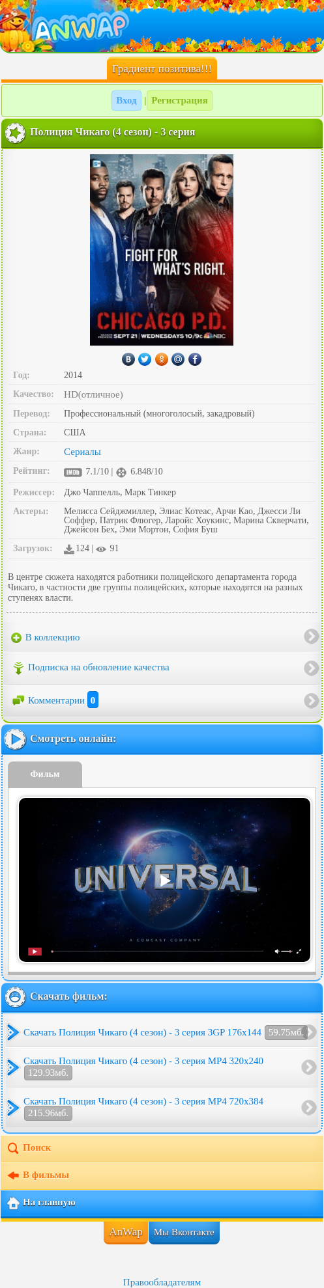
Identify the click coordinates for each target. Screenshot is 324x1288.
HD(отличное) (93, 394)
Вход (126, 100)
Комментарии (54, 700)
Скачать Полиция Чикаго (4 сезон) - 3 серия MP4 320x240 (143, 1068)
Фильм (45, 774)
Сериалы (82, 451)
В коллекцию (45, 638)
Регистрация (179, 100)
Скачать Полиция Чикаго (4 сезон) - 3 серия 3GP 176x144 (165, 1032)
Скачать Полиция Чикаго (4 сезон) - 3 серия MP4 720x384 (143, 1108)
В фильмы (37, 1176)
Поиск (28, 1149)
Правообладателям (162, 1282)
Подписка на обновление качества (90, 668)
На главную (41, 1203)
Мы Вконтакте (184, 1232)
